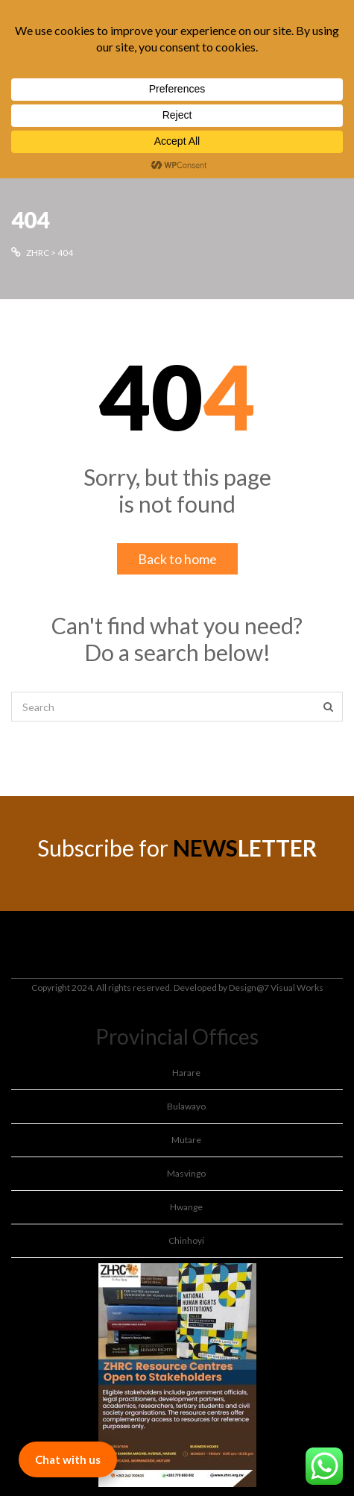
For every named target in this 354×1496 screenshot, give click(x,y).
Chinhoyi (186, 1240)
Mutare (186, 1139)
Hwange (186, 1206)
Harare (186, 1072)
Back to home (177, 559)
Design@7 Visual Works (276, 987)
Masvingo (186, 1173)
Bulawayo (186, 1106)
